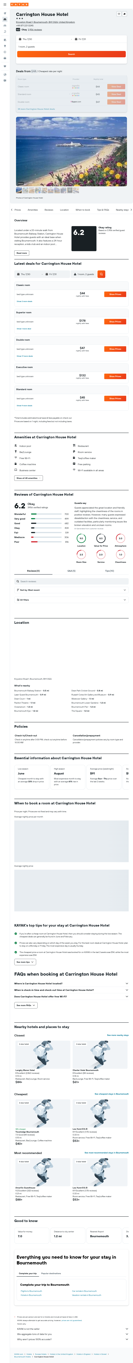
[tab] (33, 571)
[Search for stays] (5, 19)
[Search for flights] (5, 13)
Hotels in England (83, 1306)
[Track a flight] (5, 52)
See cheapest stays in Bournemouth (112, 1046)
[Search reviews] (74, 581)
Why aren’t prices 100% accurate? (73, 1291)
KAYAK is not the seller (73, 1281)
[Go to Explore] (5, 46)
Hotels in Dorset (100, 1306)
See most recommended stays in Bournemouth (107, 1104)
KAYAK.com (18, 1306)
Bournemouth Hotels (22, 1309)
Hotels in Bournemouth (31, 1247)
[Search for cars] (5, 25)
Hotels (29, 1306)
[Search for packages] (5, 31)
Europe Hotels (40, 1306)
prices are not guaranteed (72, 1272)
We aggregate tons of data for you (73, 1286)
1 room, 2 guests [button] (26, 46)
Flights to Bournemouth (31, 1243)
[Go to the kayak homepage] (19, 4)
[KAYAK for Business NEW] (5, 58)
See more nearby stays (118, 987)
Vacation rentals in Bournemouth (86, 1247)
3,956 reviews (35, 29)
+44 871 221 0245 (25, 25)
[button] (5, 4)
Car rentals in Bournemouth (84, 1243)
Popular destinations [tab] (51, 1225)
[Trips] (5, 66)
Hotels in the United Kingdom (61, 1306)
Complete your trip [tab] (28, 1225)
